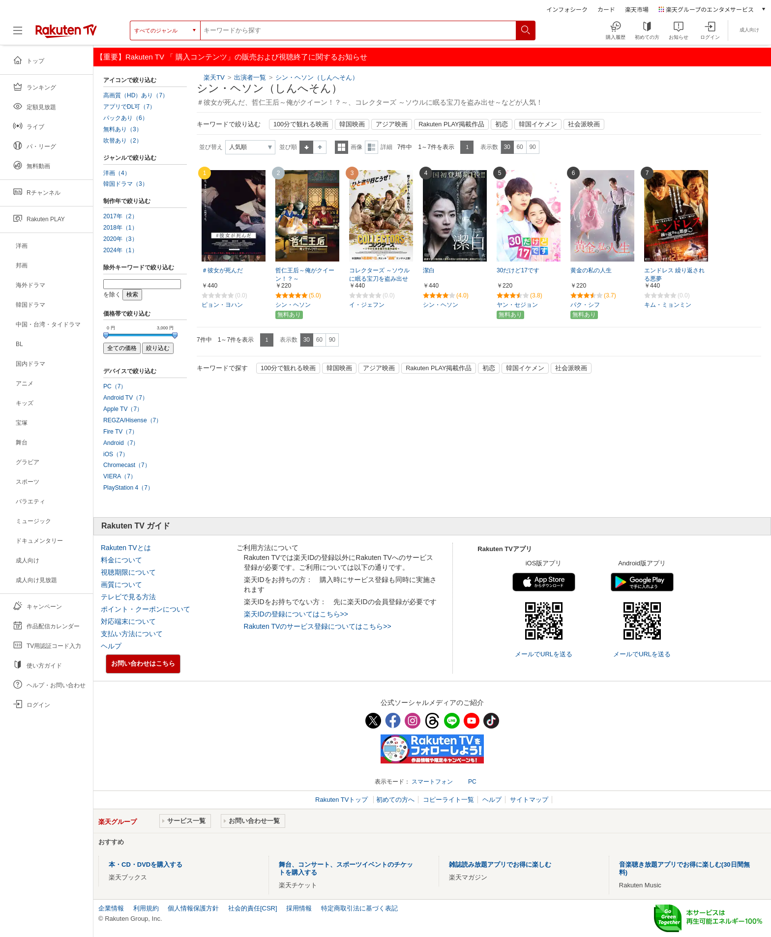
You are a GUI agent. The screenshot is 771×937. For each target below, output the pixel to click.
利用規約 (146, 908)
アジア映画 (392, 124)
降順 (319, 147)
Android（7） (121, 442)
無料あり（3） (122, 129)
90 (532, 147)
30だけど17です (518, 270)
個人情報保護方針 (193, 908)
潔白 (429, 270)
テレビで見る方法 (128, 597)
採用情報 (299, 908)
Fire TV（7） (120, 431)
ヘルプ (111, 646)
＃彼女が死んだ (222, 270)
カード (606, 9)
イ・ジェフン (367, 304)
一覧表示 (341, 147)
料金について (121, 560)
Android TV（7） (125, 397)
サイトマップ (529, 799)
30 (507, 147)
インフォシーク (567, 9)
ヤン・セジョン (517, 304)
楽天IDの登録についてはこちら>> (296, 614)
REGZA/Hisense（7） (132, 420)
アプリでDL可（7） (129, 106)
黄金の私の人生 (591, 270)
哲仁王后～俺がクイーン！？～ (304, 274)
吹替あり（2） (122, 140)
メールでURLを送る (543, 654)
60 (519, 147)
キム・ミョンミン (667, 304)
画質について (121, 584)
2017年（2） (120, 216)
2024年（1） (120, 250)
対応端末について (128, 621)
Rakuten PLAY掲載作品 (451, 124)
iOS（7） (115, 454)
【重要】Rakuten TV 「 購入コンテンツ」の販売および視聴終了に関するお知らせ (231, 57)
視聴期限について (128, 572)
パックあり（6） (125, 118)
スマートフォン (432, 781)
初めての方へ (395, 799)
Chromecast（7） (126, 465)
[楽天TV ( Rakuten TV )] (66, 30)
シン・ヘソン (293, 304)
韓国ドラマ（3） (125, 183)
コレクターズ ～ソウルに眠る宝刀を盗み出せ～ (379, 279)
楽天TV (214, 77)
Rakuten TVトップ (342, 799)
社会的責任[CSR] (252, 908)
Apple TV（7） (123, 409)
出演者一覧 (250, 77)
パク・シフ (585, 304)
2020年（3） (120, 238)
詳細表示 (371, 147)
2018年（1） (120, 227)
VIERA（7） (119, 476)
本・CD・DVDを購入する (145, 864)
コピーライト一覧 (448, 799)
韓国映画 (352, 124)
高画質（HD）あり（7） (135, 95)
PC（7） (115, 386)
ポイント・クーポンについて (145, 609)
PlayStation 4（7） (128, 487)
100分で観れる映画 (300, 124)
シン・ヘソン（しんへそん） (316, 77)
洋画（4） (116, 173)
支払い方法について (132, 634)
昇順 (306, 147)
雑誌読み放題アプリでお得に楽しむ (500, 864)
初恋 (501, 124)
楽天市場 (637, 9)
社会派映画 (584, 124)
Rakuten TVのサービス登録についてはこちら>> (317, 626)
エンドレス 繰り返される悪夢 (674, 274)
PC (472, 781)
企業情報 (111, 908)
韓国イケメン (538, 124)
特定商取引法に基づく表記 (359, 908)
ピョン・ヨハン (222, 304)
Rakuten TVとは (126, 548)
